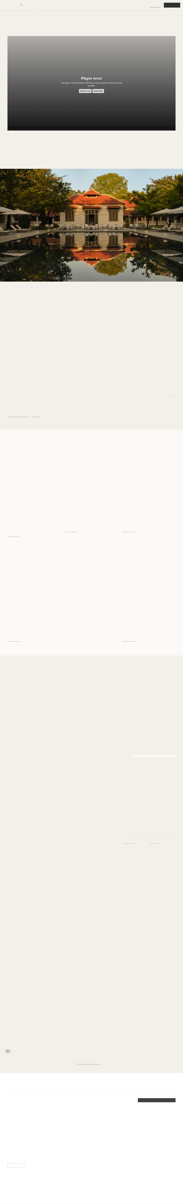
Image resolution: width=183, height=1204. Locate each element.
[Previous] (169, 396)
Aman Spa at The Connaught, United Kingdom (68, 1180)
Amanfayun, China (100, 1131)
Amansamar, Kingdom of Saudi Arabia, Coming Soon (70, 1166)
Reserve (172, 5)
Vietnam (170, 789)
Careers (10, 1139)
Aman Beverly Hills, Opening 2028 (64, 1139)
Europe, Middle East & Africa (61, 1151)
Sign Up (157, 1100)
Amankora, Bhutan (100, 1137)
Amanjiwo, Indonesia (102, 1145)
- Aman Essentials (14, 1122)
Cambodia (126, 792)
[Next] (173, 396)
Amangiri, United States (60, 1125)
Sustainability (12, 1145)
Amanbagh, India (100, 1120)
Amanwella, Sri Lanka (144, 1145)
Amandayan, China (101, 1125)
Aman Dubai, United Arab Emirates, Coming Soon (69, 1155)
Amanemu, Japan (142, 1125)
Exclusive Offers (117, 13)
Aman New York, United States (62, 1128)
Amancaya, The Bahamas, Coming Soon (65, 1142)
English (153, 5)
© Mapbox (137, 756)
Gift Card (143, 13)
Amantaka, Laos (142, 1131)
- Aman (10, 1119)
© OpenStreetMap (151, 756)
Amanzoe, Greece (57, 1175)
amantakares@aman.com (85, 1085)
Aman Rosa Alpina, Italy (60, 1177)
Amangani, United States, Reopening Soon (67, 1122)
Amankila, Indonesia (101, 1134)
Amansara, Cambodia (102, 1148)
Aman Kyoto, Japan (101, 1139)
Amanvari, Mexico (58, 1134)
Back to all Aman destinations (89, 1063)
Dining (81, 13)
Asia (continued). (143, 1116)
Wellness (91, 13)
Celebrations (103, 13)
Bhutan (125, 789)
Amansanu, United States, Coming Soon (66, 1145)
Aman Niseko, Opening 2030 (147, 1151)
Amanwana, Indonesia (102, 1156)
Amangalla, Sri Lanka (144, 1122)
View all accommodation (17, 415)
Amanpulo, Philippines (144, 1139)
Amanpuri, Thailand (143, 1142)
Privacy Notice (13, 1148)
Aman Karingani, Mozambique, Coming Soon (68, 1183)
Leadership (11, 1142)
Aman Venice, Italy (58, 1172)
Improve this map (167, 756)
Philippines (138, 789)
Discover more (13, 535)
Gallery (44, 13)
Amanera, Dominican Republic (62, 1120)
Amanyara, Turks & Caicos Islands (63, 1131)
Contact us (154, 842)
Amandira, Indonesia (101, 1128)
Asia (95, 1116)
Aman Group (12, 1116)
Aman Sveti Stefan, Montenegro (63, 1169)
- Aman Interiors (14, 1125)
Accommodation (56, 13)
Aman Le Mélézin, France (60, 1160)
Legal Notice (12, 1153)
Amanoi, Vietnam (142, 1137)
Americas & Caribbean (59, 1116)
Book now (35, 415)
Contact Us (154, 13)
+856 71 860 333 (79, 1080)
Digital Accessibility (15, 1156)
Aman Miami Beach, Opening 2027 (64, 1137)
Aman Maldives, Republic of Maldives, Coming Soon (113, 1151)
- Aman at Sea (13, 1127)
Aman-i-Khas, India (101, 1142)
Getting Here (132, 13)
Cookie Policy (12, 1150)
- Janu (9, 1130)
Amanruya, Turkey (57, 1163)
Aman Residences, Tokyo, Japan (148, 1128)
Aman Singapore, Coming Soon (147, 1120)
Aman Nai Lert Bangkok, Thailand (148, 1148)
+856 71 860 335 (79, 1082)
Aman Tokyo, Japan (143, 1134)
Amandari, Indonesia (101, 1122)
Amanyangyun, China (102, 1159)
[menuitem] (68, 1195)
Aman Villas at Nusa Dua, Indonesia (107, 1154)
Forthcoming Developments (18, 1136)
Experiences (71, 13)
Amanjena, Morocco (58, 1158)
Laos (135, 792)
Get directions (128, 762)
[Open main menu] (8, 5)
